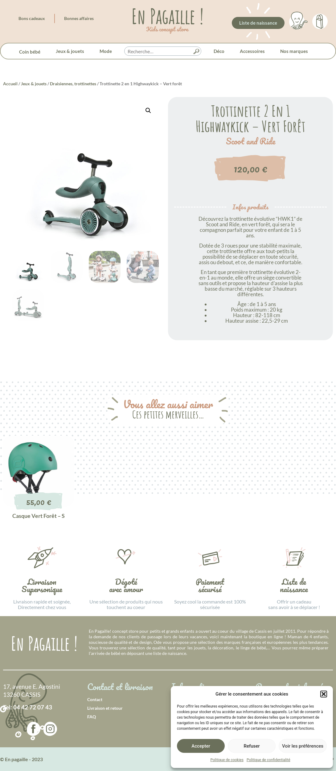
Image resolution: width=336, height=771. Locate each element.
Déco (219, 51)
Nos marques (294, 51)
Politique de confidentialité (268, 760)
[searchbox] (162, 51)
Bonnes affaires (79, 18)
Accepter (200, 746)
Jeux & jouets (70, 51)
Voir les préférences (302, 746)
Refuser (252, 746)
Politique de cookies (227, 760)
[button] (324, 694)
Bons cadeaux (31, 18)
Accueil (10, 83)
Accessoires (252, 51)
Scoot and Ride (250, 141)
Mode (106, 51)
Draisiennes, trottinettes (73, 83)
